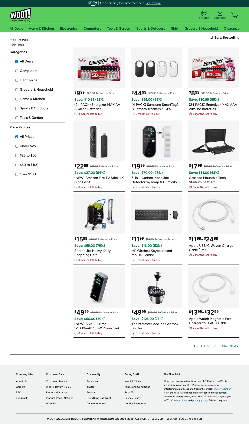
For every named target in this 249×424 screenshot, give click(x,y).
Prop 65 (129, 392)
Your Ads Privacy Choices (181, 418)
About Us (21, 381)
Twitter (91, 386)
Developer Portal (96, 403)
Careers (20, 386)
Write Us (51, 403)
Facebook (92, 381)
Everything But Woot (99, 397)
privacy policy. (200, 400)
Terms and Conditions (137, 386)
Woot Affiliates (134, 381)
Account (220, 15)
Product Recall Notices (59, 397)
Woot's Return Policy (58, 386)
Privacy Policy (133, 397)
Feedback (21, 397)
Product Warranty (56, 392)
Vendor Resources (135, 403)
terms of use (180, 400)
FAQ (18, 392)
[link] (13, 39)
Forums (204, 15)
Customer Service (56, 381)
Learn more (153, 3)
